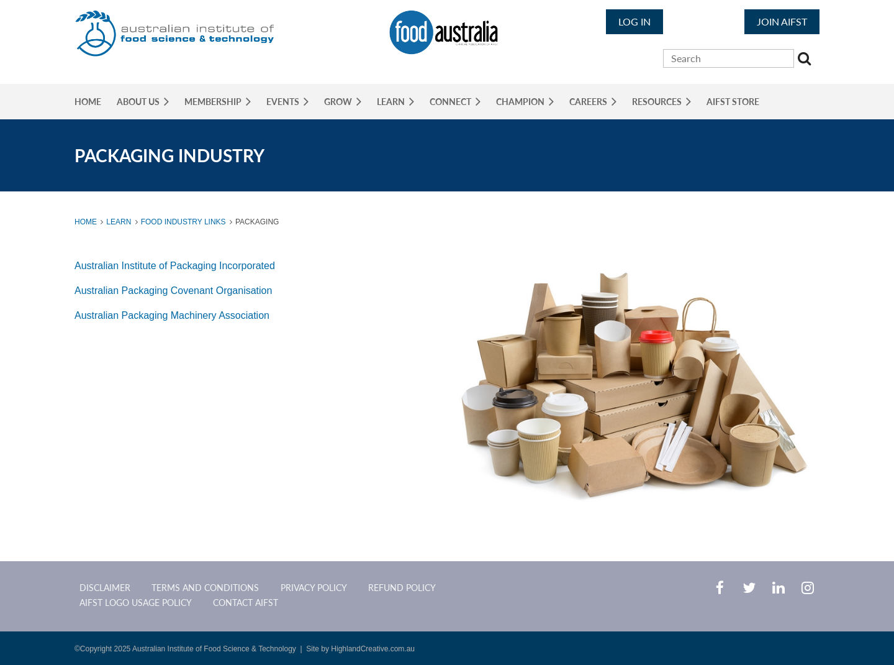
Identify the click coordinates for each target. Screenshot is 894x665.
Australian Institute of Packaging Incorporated (174, 265)
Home (85, 222)
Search (806, 60)
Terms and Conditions (205, 587)
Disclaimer (104, 587)
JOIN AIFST (782, 21)
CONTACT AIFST (245, 602)
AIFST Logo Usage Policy (135, 602)
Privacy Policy (314, 587)
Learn (118, 222)
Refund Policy (402, 587)
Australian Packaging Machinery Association (171, 315)
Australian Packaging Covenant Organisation (173, 290)
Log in (634, 21)
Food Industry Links (183, 222)
